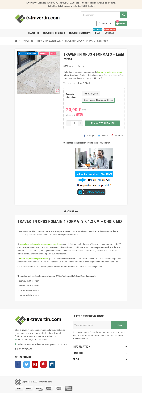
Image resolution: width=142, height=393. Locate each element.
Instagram (52, 364)
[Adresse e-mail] (92, 325)
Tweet (103, 135)
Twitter (26, 364)
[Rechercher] (104, 15)
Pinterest (117, 135)
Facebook (18, 364)
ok (119, 325)
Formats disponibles (71, 95)
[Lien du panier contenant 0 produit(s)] (121, 23)
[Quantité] (74, 123)
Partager (89, 135)
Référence (68, 66)
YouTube (35, 364)
